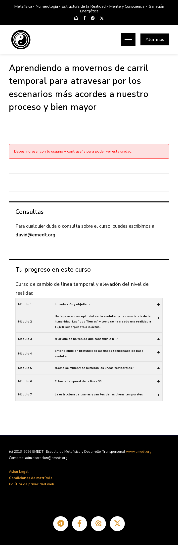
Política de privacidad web (31, 484)
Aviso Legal (19, 471)
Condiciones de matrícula (30, 478)
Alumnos (154, 39)
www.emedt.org (138, 451)
